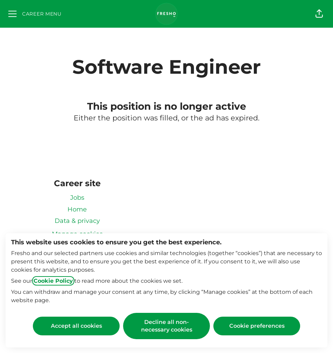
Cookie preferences (257, 326)
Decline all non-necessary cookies (166, 326)
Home (77, 209)
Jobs (77, 197)
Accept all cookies (76, 326)
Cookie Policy (53, 281)
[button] (319, 14)
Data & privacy (77, 221)
